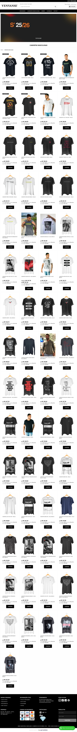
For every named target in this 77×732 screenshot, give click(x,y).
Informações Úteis (25, 697)
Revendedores (4, 703)
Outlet (55, 11)
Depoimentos (4, 701)
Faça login (30, 4)
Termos (22, 705)
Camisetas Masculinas (33, 11)
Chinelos (49, 11)
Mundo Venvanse (6, 697)
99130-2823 (72, 1)
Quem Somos (4, 699)
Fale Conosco (73, 4)
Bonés (43, 11)
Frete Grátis (23, 701)
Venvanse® (22, 11)
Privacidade (23, 703)
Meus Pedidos (67, 4)
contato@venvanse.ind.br (45, 702)
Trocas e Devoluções (25, 699)
